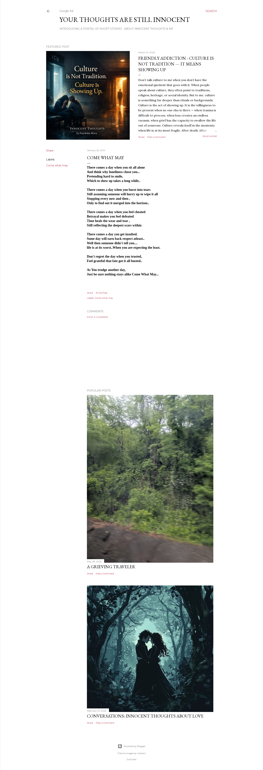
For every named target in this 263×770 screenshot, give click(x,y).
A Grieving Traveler (111, 567)
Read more (210, 136)
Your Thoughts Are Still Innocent (124, 19)
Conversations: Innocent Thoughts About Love (145, 716)
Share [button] (141, 137)
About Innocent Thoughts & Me (148, 28)
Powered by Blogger (131, 746)
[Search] (211, 11)
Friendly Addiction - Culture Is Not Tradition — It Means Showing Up (176, 64)
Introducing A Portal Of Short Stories (90, 28)
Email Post (101, 292)
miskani (141, 753)
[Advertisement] (150, 354)
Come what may (57, 165)
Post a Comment (156, 137)
